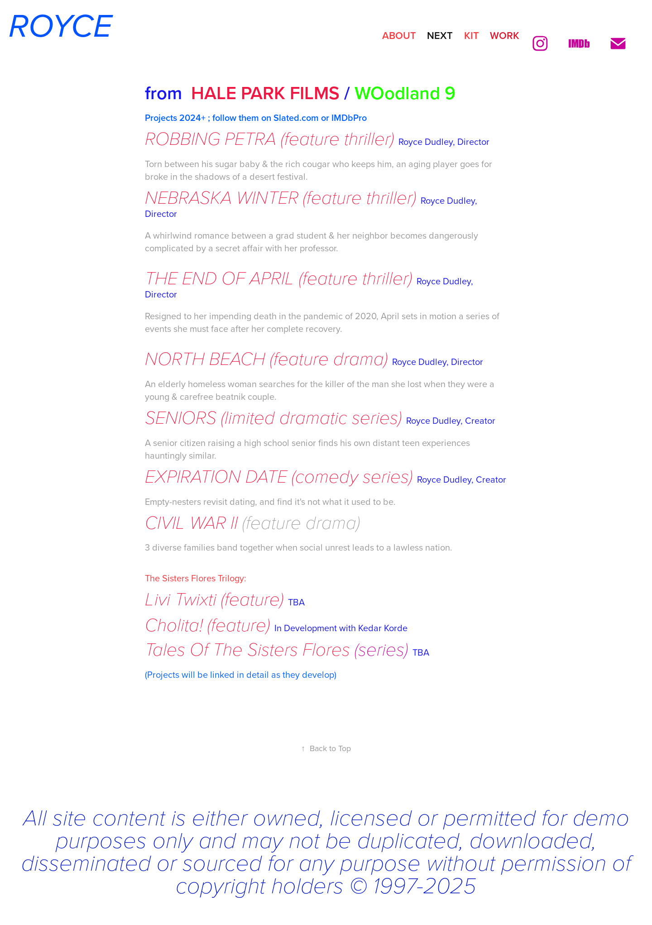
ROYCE (56, 27)
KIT (471, 35)
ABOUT (399, 35)
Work (504, 35)
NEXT (440, 35)
